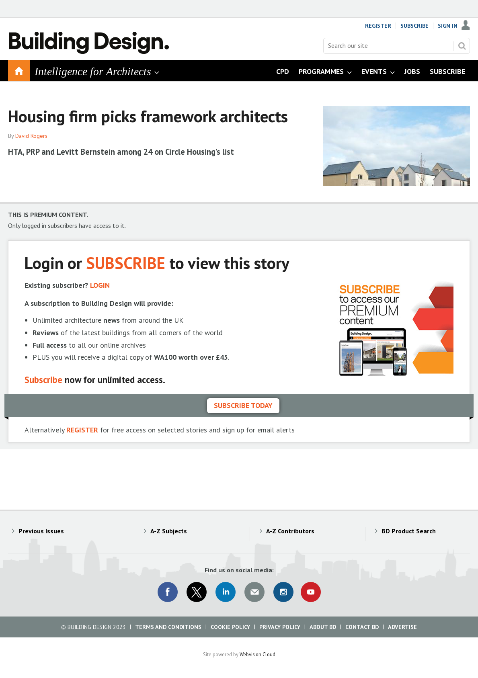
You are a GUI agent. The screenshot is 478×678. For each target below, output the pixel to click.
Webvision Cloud (257, 654)
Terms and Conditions (168, 627)
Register (378, 26)
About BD (323, 627)
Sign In (447, 26)
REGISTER (82, 429)
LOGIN (100, 285)
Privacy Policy (279, 627)
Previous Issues (41, 531)
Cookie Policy (230, 627)
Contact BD (362, 627)
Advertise (402, 627)
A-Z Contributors (290, 531)
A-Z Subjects (168, 531)
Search (461, 45)
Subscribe (414, 26)
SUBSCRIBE (125, 262)
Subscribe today (243, 405)
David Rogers (31, 135)
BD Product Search (409, 531)
